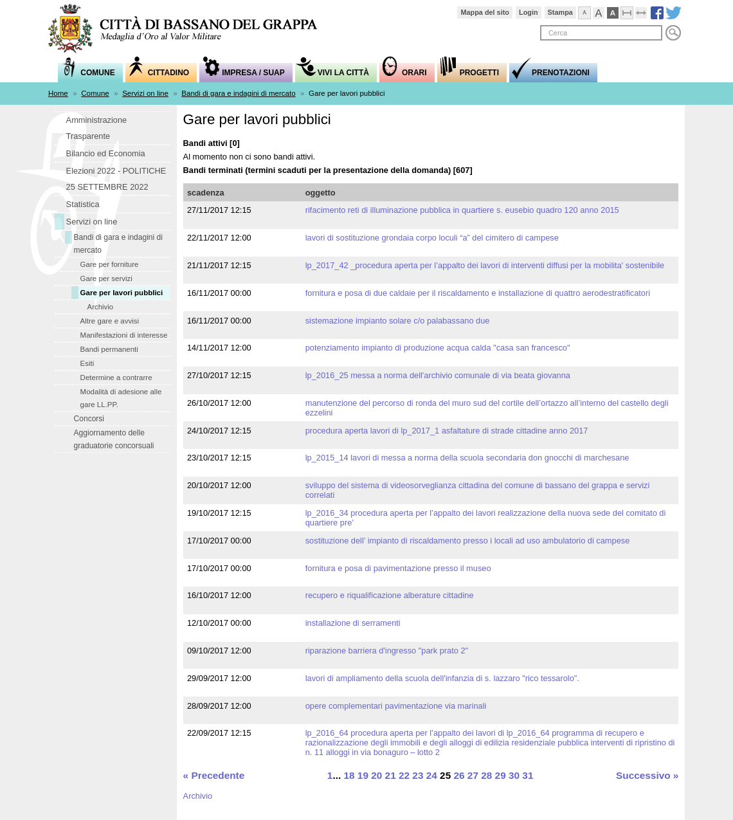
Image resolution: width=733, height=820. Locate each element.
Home (58, 93)
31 (527, 775)
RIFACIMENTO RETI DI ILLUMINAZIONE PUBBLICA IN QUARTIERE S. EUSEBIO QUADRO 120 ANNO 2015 (462, 210)
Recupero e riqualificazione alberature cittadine (389, 595)
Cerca (673, 33)
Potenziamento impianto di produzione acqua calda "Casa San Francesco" (437, 347)
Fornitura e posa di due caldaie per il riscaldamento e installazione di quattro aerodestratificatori (477, 293)
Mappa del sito (484, 12)
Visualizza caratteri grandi (604, 11)
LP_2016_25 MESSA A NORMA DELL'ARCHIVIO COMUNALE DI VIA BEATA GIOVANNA (437, 375)
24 (431, 775)
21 (390, 775)
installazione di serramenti (353, 623)
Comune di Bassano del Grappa (189, 30)
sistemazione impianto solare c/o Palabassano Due (397, 320)
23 (417, 775)
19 (362, 775)
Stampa (560, 12)
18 (348, 775)
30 (514, 775)
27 (472, 775)
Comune (95, 93)
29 (500, 775)
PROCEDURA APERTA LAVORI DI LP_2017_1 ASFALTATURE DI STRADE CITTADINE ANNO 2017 (446, 430)
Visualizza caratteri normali (590, 11)
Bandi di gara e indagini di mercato (238, 93)
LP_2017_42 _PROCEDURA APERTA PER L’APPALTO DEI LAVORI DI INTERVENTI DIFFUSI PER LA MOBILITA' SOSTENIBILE (485, 265)
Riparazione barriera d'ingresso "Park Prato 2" (386, 650)
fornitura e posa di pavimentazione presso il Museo (398, 568)
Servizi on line (145, 93)
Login (528, 12)
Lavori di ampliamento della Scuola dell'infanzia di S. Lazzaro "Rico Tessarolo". (442, 678)
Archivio (198, 796)
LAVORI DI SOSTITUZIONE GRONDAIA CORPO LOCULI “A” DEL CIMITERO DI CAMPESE (432, 237)
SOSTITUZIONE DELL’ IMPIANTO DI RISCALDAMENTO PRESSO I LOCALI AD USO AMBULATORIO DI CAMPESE (467, 540)
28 (486, 775)
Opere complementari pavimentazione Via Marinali (396, 706)
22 (404, 775)
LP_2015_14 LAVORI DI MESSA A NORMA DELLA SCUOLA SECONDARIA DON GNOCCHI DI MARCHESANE (467, 457)
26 (458, 775)
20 (376, 775)
